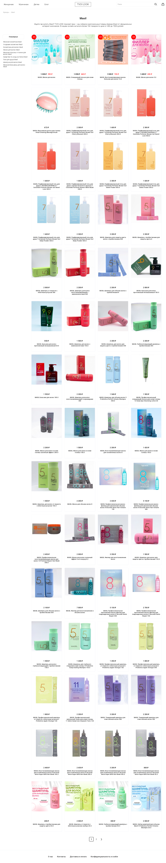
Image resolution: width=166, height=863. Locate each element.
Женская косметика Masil (12, 42)
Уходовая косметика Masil (12, 44)
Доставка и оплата (78, 857)
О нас (50, 857)
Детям (36, 4)
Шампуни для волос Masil (12, 62)
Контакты (61, 857)
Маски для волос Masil (11, 50)
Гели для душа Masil (10, 59)
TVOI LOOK (83, 4)
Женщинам (8, 4)
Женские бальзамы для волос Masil (14, 65)
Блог (47, 4)
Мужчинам (23, 4)
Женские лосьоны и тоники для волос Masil (14, 53)
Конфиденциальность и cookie (104, 857)
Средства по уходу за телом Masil (15, 57)
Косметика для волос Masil (13, 47)
